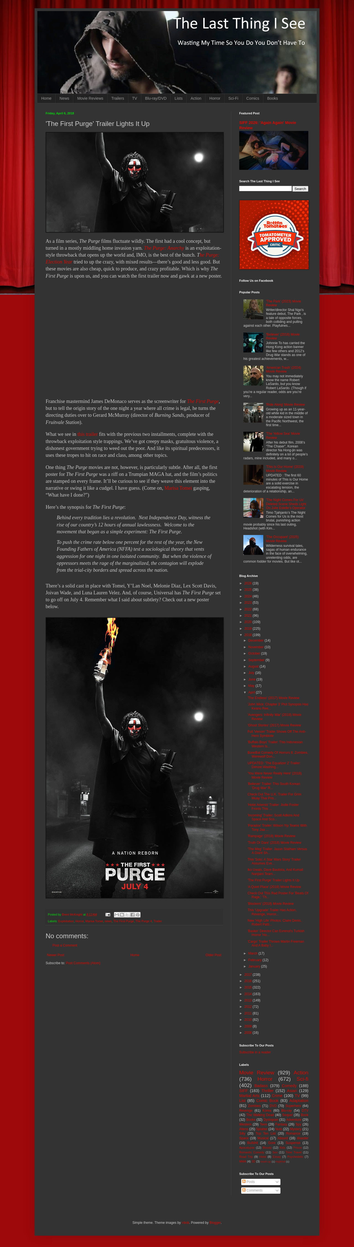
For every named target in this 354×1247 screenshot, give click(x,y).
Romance (293, 1133)
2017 (248, 975)
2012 (248, 1007)
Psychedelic (295, 1156)
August (254, 666)
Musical (263, 1138)
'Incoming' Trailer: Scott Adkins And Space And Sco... (273, 817)
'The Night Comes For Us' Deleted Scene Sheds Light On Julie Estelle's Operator (286, 504)
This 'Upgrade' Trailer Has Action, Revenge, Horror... (272, 912)
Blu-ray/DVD (156, 98)
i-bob (185, 1223)
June (252, 679)
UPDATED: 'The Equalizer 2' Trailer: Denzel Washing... (274, 765)
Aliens (243, 1129)
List (242, 1100)
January (254, 966)
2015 (248, 987)
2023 (248, 603)
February (255, 960)
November (256, 647)
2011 (248, 1013)
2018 (248, 635)
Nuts (278, 1129)
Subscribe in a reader (255, 1052)
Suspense (293, 1143)
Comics (252, 98)
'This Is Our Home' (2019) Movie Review (285, 469)
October (254, 653)
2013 (248, 1000)
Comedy (289, 1085)
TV (134, 98)
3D (253, 1161)
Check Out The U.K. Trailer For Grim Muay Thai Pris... (274, 796)
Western (245, 1124)
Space (244, 1138)
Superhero (293, 1106)
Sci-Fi (233, 98)
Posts (248, 1182)
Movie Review (256, 1072)
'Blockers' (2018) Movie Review (271, 904)
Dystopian (271, 1120)
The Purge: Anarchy (164, 248)
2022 (248, 609)
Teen (263, 1124)
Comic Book (267, 1100)
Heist (262, 1156)
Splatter (261, 1129)
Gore (271, 1143)
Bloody (267, 1147)
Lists (179, 98)
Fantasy (281, 1124)
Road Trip (246, 1156)
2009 (248, 1026)
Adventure (293, 1120)
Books (272, 98)
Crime (277, 1095)
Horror (214, 98)
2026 (248, 583)
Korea (266, 1110)
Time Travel (294, 1152)
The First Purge (202, 401)
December (256, 640)
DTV (305, 1110)
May (252, 686)
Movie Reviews (90, 98)
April (252, 692)
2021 (248, 616)
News (64, 98)
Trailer (157, 921)
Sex (275, 1152)
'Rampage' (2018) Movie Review (271, 836)
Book (304, 1115)
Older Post (213, 955)
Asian (292, 1090)
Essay (277, 1156)
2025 (248, 590)
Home (46, 98)
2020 (248, 622)
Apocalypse (247, 1147)
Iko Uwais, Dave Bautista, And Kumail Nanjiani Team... (275, 872)
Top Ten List (266, 1133)
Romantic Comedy (251, 1152)
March (253, 953)
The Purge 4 (144, 921)
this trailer (87, 434)
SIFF (243, 1090)
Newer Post (55, 955)
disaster (302, 1138)
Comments (252, 1190)
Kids (282, 1147)
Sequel (287, 1115)
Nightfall (280, 1161)
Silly (242, 1133)
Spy (298, 1124)
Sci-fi (302, 1079)
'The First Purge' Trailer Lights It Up (274, 880)
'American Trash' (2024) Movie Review (283, 369)
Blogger (215, 1223)
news (108, 921)
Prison (297, 1147)
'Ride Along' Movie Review (285, 405)
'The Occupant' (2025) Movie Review (282, 539)
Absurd (282, 1138)
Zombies (254, 1106)
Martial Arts (249, 1095)
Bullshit (252, 1143)
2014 (248, 994)
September (257, 660)
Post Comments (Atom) (83, 963)
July (251, 673)
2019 (248, 629)
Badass (261, 1085)
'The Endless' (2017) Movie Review (273, 698)
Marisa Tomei (178, 488)
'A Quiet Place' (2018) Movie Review (274, 887)
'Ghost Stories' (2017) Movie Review (274, 725)
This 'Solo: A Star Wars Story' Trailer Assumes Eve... (274, 861)
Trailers (117, 98)
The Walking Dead (260, 1115)
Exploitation (66, 921)
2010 (248, 1020)
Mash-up (266, 1161)
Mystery (295, 1129)
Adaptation (298, 1100)
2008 (248, 1033)
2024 (248, 596)
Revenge (246, 1110)
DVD (273, 1106)
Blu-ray (286, 1110)
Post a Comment (65, 945)
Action (196, 98)
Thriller (267, 1090)
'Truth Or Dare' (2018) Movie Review (274, 843)
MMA (242, 1161)
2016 (248, 981)
